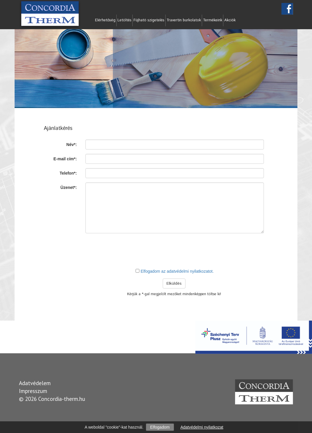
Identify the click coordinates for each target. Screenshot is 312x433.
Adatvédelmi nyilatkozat (201, 427)
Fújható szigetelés (149, 20)
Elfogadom (160, 427)
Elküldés (174, 283)
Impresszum (33, 390)
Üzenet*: (68, 187)
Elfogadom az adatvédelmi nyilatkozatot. (177, 271)
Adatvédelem (35, 383)
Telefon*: (68, 173)
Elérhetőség (105, 20)
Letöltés (125, 20)
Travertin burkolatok (183, 20)
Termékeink (212, 20)
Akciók (230, 20)
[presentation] (174, 250)
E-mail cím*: (65, 158)
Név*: (71, 144)
